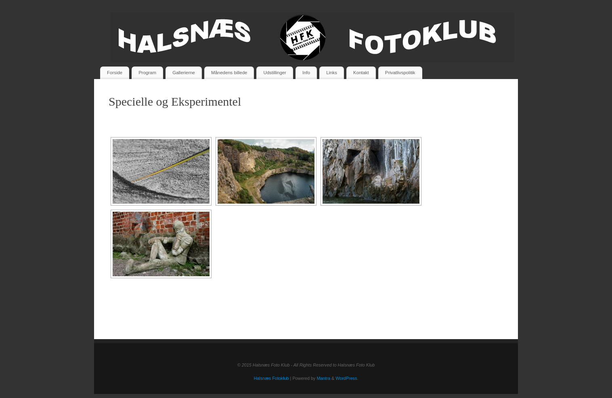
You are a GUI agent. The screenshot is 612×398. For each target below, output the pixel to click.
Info (306, 72)
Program (147, 72)
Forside (114, 72)
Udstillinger (275, 72)
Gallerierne (183, 72)
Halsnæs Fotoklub (271, 378)
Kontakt (361, 72)
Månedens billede (229, 72)
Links (331, 72)
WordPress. (346, 378)
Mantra (323, 378)
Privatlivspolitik (400, 72)
